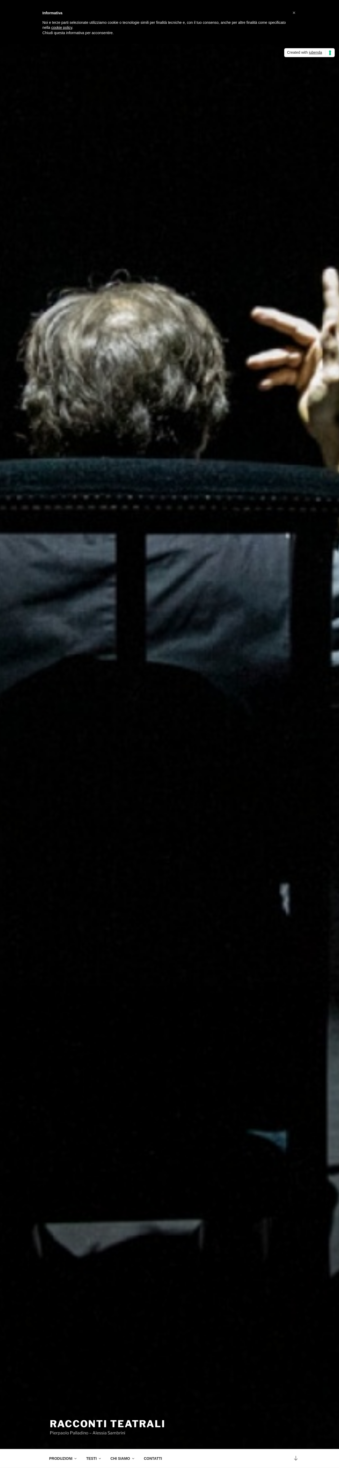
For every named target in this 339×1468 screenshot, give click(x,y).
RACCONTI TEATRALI (108, 1424)
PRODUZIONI (63, 1458)
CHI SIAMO (122, 1458)
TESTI (94, 1458)
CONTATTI (153, 1458)
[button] (294, 12)
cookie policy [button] (61, 27)
